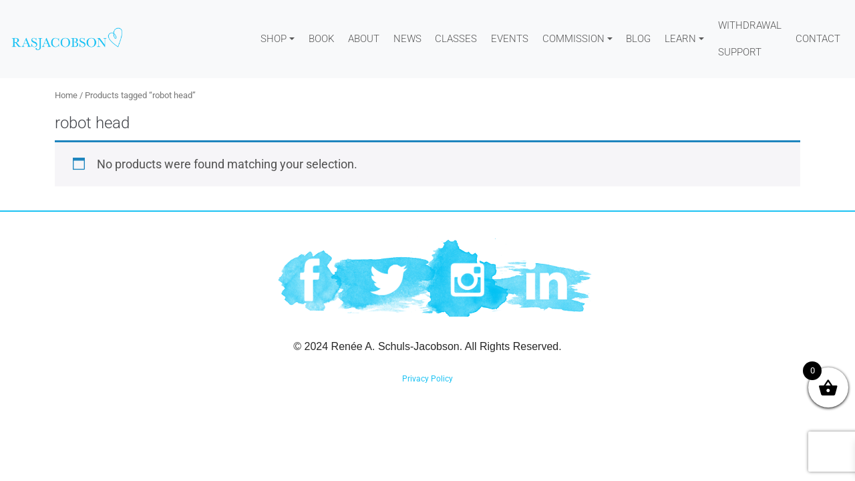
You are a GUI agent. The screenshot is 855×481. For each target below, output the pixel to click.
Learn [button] (680, 39)
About (363, 39)
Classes (456, 39)
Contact (818, 39)
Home (66, 95)
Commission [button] (573, 39)
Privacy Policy (427, 378)
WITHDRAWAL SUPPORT (750, 38)
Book (321, 39)
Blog (638, 39)
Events (509, 39)
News (407, 39)
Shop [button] (274, 39)
